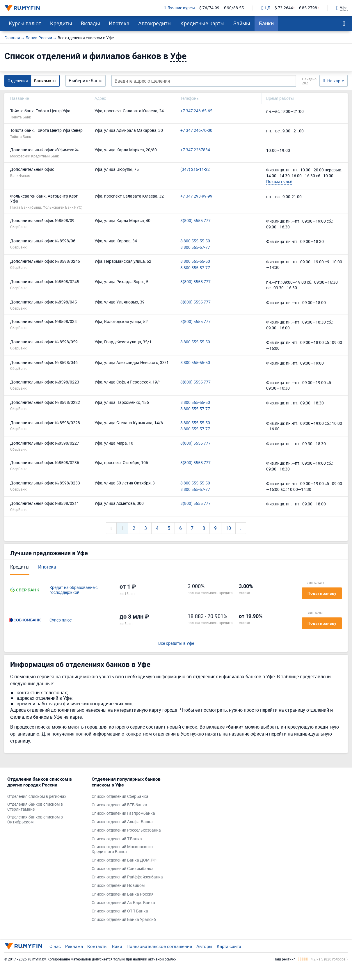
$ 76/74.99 (209, 8)
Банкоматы (45, 81)
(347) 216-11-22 (195, 169)
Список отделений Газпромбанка (123, 813)
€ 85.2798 (308, 8)
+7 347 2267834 (195, 150)
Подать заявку (321, 593)
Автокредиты (155, 23)
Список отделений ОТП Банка (120, 911)
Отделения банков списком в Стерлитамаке (35, 807)
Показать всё (279, 181)
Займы (241, 23)
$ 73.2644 (284, 8)
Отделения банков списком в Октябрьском (35, 820)
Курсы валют (25, 23)
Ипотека (119, 23)
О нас (55, 946)
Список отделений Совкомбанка (123, 868)
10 (228, 528)
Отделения (18, 81)
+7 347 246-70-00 (196, 130)
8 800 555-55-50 (195, 241)
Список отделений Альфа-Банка (122, 821)
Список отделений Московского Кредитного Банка (122, 849)
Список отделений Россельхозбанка (126, 830)
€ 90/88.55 (234, 8)
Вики (117, 946)
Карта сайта (229, 946)
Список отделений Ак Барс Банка (123, 902)
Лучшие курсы (179, 8)
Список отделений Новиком (118, 885)
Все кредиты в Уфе (176, 643)
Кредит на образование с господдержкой (73, 590)
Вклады (90, 23)
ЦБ (266, 8)
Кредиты (61, 23)
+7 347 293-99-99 (196, 196)
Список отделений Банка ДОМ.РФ (124, 860)
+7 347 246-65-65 (196, 111)
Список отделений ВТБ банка (119, 804)
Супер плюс (60, 620)
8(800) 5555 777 (195, 220)
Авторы (204, 946)
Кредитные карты (202, 23)
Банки (266, 23)
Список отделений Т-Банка (117, 839)
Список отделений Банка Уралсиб (124, 919)
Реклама (74, 946)
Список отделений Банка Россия (123, 894)
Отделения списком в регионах (36, 796)
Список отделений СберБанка (120, 796)
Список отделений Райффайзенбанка (127, 877)
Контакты (97, 946)
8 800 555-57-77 (195, 247)
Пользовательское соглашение (159, 946)
